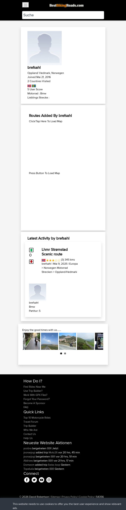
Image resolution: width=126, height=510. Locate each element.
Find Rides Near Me (34, 387)
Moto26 (53, 452)
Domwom (29, 464)
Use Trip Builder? (33, 391)
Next (98, 341)
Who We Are (30, 430)
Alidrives (28, 460)
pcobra (27, 448)
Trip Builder (29, 426)
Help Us (28, 438)
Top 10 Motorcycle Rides (37, 417)
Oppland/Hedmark (66, 272)
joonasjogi (29, 452)
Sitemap (55, 497)
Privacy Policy (69, 497)
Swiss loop (54, 464)
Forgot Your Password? (36, 399)
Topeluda (29, 469)
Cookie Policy (86, 497)
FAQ (25, 407)
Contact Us (29, 434)
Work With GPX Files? (35, 395)
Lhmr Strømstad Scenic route (55, 252)
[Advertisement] (63, 147)
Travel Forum (30, 421)
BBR (49, 448)
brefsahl (46, 264)
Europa (73, 264)
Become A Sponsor (34, 403)
